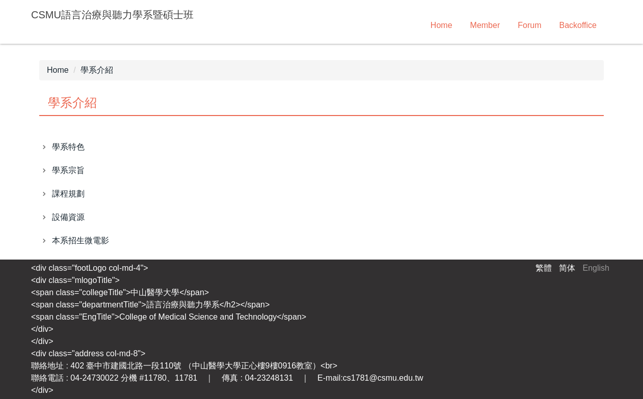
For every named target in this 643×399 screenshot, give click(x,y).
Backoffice (578, 25)
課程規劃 (68, 193)
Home (441, 25)
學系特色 (68, 146)
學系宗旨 (68, 170)
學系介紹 (97, 70)
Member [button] (485, 25)
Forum (529, 25)
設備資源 (68, 217)
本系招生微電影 (80, 240)
